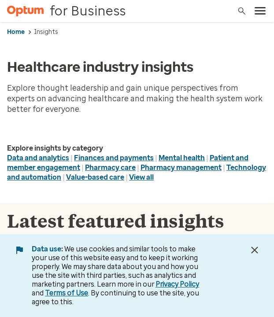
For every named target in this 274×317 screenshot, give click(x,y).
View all (141, 177)
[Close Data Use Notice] (254, 250)
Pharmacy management (181, 167)
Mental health (182, 158)
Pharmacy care (110, 167)
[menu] (260, 11)
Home (16, 32)
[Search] (241, 11)
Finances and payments (114, 158)
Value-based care (95, 177)
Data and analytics (38, 158)
